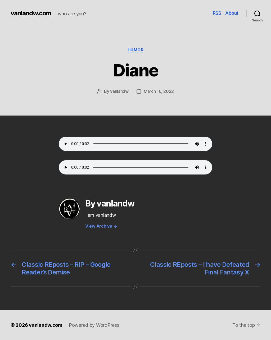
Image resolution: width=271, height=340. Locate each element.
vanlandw (119, 91)
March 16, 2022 (159, 91)
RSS (217, 13)
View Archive (101, 226)
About (231, 13)
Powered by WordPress (94, 325)
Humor (136, 50)
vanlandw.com (31, 13)
